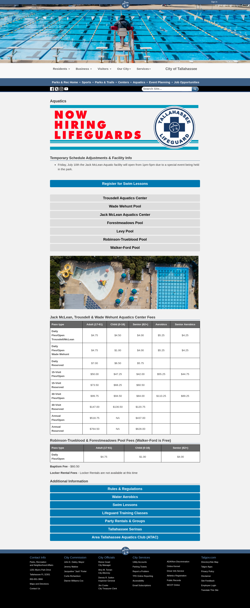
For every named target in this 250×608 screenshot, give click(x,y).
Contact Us (35, 588)
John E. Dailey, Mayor (74, 562)
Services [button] (144, 68)
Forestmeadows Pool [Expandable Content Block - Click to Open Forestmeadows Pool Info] (125, 223)
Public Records (174, 580)
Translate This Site (209, 590)
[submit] (194, 88)
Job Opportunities (186, 82)
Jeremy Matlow (71, 566)
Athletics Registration (177, 575)
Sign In (214, 2)
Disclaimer (206, 576)
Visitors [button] (104, 68)
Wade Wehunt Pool (125, 206)
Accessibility (138, 581)
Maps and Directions (39, 584)
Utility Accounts (140, 562)
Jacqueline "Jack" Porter (75, 571)
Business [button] (84, 68)
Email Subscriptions (142, 585)
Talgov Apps (206, 566)
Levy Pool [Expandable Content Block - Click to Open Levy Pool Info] (125, 231)
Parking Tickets (140, 566)
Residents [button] (61, 68)
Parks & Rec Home (65, 82)
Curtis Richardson (72, 576)
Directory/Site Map (209, 562)
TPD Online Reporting (143, 576)
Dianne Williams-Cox (73, 581)
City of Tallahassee (181, 69)
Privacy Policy (207, 571)
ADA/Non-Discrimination (178, 561)
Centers (123, 82)
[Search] (165, 89)
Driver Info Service (175, 571)
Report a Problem (141, 571)
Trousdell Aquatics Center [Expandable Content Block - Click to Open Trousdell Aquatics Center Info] (125, 198)
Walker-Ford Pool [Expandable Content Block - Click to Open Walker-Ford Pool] (125, 248)
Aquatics (139, 82)
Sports (86, 82)
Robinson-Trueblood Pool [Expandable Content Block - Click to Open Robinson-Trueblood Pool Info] (125, 239)
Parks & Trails (104, 82)
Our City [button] (124, 68)
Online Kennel (173, 566)
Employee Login (208, 585)
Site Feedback (207, 581)
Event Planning (159, 82)
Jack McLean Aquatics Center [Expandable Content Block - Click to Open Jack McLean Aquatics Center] (125, 215)
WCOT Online (173, 585)
